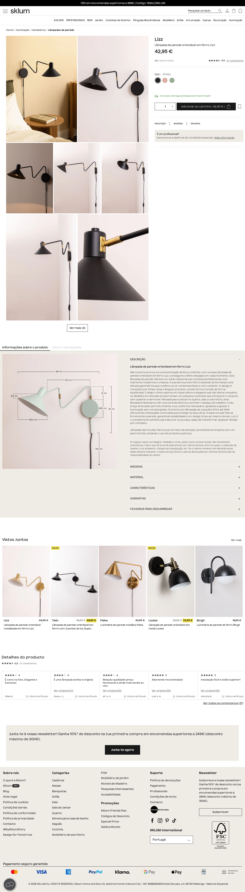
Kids (104, 772)
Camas (207, 20)
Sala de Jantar (61, 807)
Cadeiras (58, 780)
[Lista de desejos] (239, 106)
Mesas (56, 785)
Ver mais (75, 327)
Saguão (57, 823)
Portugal (159, 839)
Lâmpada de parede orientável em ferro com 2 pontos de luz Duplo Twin (72, 628)
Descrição (160, 123)
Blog (6, 791)
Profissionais (75, 20)
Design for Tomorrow (17, 834)
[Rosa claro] (165, 80)
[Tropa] (172, 80)
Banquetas (59, 791)
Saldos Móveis (110, 826)
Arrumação (193, 20)
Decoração (220, 20)
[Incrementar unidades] (172, 106)
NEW (89, 20)
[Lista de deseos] (240, 10)
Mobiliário (169, 20)
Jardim (99, 20)
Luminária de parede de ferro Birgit (218, 624)
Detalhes (195, 123)
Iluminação (235, 20)
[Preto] (157, 80)
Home (10, 30)
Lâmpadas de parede (61, 30)
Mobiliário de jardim (115, 778)
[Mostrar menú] (5, 11)
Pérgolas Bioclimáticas (146, 20)
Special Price (110, 821)
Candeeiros (39, 30)
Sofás (180, 20)
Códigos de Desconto (115, 816)
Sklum (11, 785)
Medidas (178, 123)
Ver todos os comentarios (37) (223, 703)
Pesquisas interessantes (117, 788)
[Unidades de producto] (165, 106)
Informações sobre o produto (25, 347)
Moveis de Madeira (114, 783)
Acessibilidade (111, 794)
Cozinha (57, 829)
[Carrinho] (233, 10)
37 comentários (234, 61)
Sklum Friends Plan (114, 810)
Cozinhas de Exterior (118, 20)
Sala (55, 802)
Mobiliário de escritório (68, 834)
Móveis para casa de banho (70, 818)
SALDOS (59, 20)
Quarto (57, 813)
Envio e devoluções (66, 347)
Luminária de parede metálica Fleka (121, 624)
